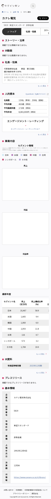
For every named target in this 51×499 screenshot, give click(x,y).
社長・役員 (31, 31)
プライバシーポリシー (21, 493)
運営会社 (35, 493)
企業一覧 (16, 12)
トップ (13, 31)
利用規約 (19, 490)
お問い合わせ (8, 490)
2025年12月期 (36, 365)
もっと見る (42, 86)
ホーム (6, 12)
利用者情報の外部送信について (36, 490)
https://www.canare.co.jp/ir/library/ (30, 477)
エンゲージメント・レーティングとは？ (25, 129)
